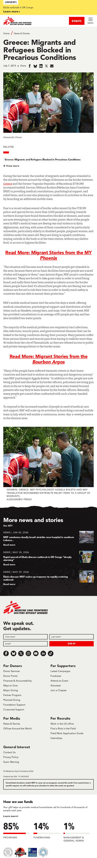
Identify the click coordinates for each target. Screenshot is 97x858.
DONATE (77, 21)
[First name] (25, 636)
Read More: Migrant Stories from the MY (48, 255)
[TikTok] (50, 653)
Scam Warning (11, 761)
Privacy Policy (10, 757)
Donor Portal (10, 675)
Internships (56, 738)
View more (12, 165)
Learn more (10, 11)
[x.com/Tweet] (21, 653)
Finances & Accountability (17, 680)
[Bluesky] (13, 653)
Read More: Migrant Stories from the (49, 359)
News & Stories (22, 33)
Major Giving (10, 690)
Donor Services (11, 671)
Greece (7, 183)
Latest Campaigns (60, 671)
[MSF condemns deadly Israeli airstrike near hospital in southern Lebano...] (48, 538)
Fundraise (55, 675)
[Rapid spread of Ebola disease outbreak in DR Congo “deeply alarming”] (48, 558)
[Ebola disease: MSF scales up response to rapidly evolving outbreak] (48, 578)
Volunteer (55, 685)
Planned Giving (11, 699)
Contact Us (9, 752)
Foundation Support (14, 704)
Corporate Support (13, 709)
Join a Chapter (58, 690)
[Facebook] (6, 653)
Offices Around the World (17, 728)
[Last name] (71, 636)
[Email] (25, 643)
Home (6, 33)
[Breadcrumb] (48, 33)
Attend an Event (59, 680)
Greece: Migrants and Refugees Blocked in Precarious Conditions (43, 159)
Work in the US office (62, 723)
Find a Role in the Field (63, 728)
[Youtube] (36, 653)
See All (7, 525)
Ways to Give (10, 685)
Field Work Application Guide (66, 733)
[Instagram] (28, 653)
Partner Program (12, 695)
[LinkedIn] (43, 653)
